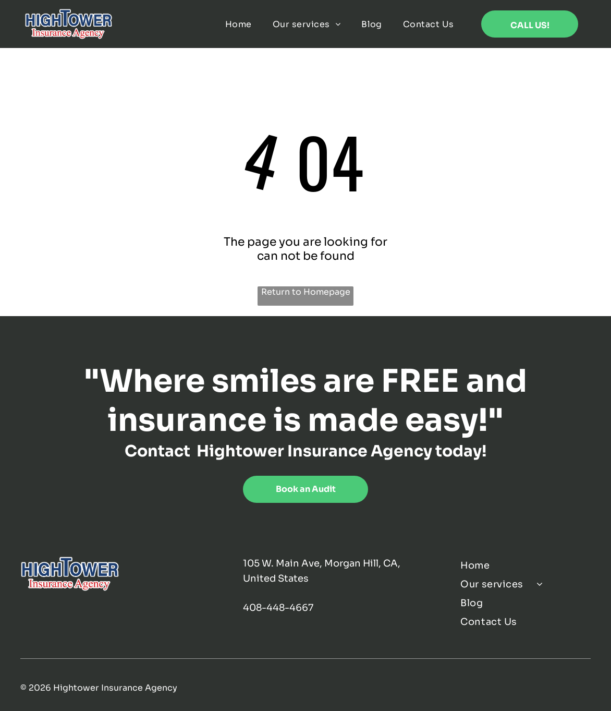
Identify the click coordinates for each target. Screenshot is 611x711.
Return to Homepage (305, 291)
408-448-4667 (278, 607)
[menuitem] (238, 24)
